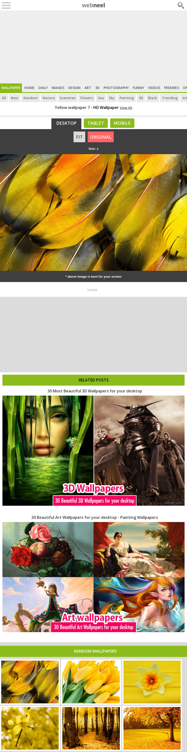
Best (15, 98)
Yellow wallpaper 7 (72, 107)
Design (74, 87)
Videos (154, 87)
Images (58, 87)
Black (152, 98)
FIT (79, 137)
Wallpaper (10, 87)
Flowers (86, 98)
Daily (43, 87)
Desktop (66, 123)
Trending (170, 98)
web (93, 5)
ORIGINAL (100, 137)
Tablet (95, 123)
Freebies (171, 87)
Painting (127, 98)
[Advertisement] (93, 47)
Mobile (122, 123)
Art (87, 87)
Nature (49, 98)
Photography (116, 87)
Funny (138, 87)
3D (97, 87)
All (4, 98)
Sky (112, 98)
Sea (101, 98)
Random (30, 98)
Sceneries (67, 98)
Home (29, 87)
